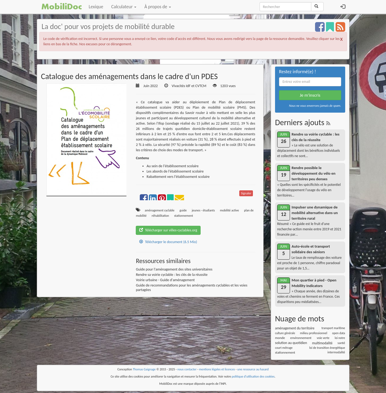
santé (341, 343)
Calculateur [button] (123, 7)
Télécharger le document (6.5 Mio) (168, 242)
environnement (301, 338)
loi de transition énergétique (327, 348)
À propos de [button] (157, 7)
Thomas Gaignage (144, 369)
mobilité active (229, 210)
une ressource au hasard (253, 369)
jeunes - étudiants (203, 210)
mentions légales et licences (217, 369)
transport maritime (333, 328)
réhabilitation (160, 216)
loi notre (340, 338)
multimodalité (322, 343)
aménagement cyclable (159, 210)
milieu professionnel (313, 333)
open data (338, 333)
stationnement (183, 216)
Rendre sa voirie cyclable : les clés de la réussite (172, 274)
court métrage (284, 348)
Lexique (96, 7)
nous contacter (187, 369)
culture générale (285, 333)
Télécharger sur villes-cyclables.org (168, 230)
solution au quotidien (291, 343)
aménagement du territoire (295, 328)
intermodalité (336, 352)
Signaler (246, 193)
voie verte (323, 338)
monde (280, 338)
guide (183, 210)
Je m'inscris (310, 95)
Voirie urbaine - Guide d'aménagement (165, 280)
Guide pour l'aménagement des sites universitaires (174, 269)
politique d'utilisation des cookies (253, 376)
